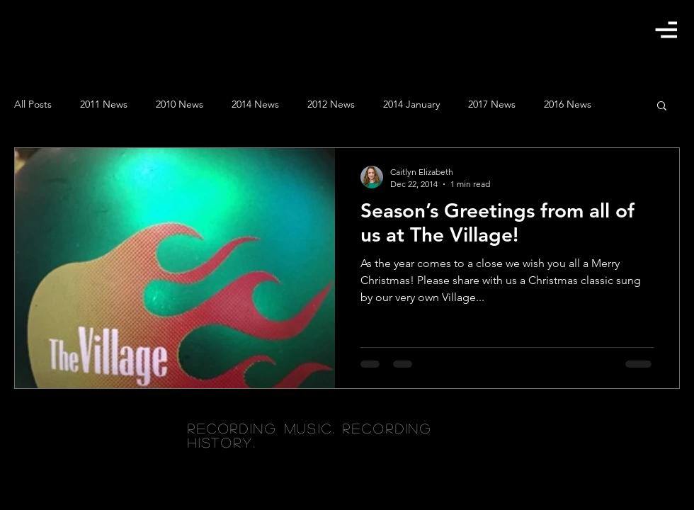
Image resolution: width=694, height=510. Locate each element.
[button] (666, 29)
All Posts (33, 104)
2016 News (567, 104)
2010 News (179, 104)
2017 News (492, 104)
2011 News (103, 104)
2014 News (255, 104)
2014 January (411, 104)
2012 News (331, 104)
